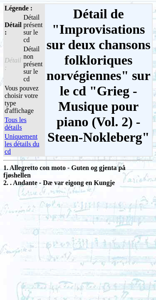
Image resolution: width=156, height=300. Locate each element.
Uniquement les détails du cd (22, 144)
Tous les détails (16, 123)
